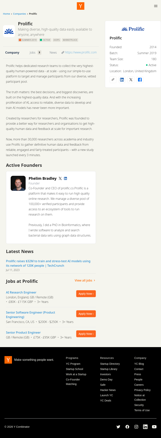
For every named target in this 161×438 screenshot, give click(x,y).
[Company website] (113, 79)
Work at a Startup (76, 374)
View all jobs (85, 280)
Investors (105, 374)
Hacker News (108, 390)
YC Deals (105, 400)
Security (139, 405)
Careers (139, 384)
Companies (19, 13)
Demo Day (106, 379)
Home (6, 13)
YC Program (73, 363)
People (138, 379)
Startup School (74, 369)
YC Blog (139, 363)
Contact (138, 369)
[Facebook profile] (140, 79)
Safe (102, 384)
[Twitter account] (60, 178)
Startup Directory (110, 363)
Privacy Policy (142, 390)
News (53, 52)
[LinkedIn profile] (65, 178)
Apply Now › (86, 293)
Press (137, 374)
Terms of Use (142, 410)
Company (12, 52)
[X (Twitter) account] (131, 79)
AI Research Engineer (21, 292)
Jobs (32, 52)
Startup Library (108, 369)
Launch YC (106, 395)
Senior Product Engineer (23, 332)
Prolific (116, 37)
